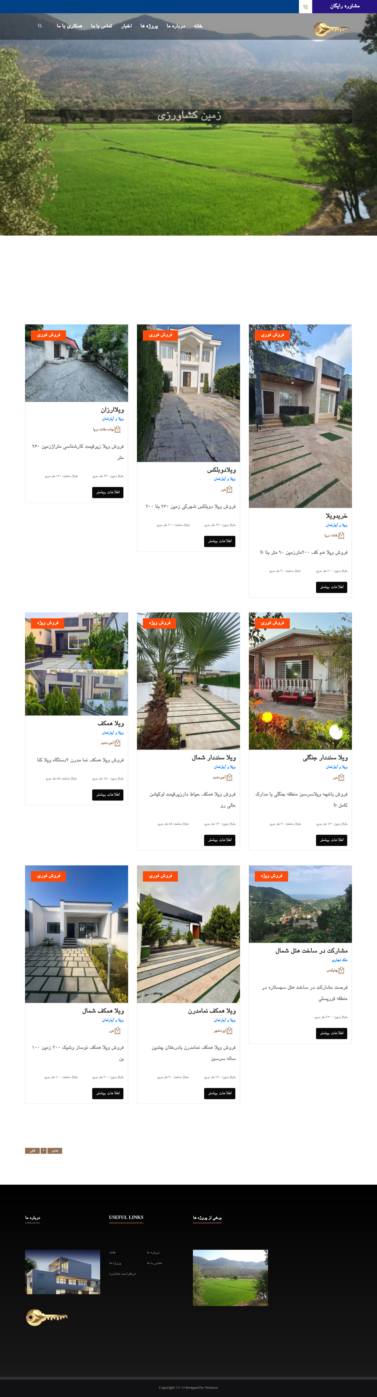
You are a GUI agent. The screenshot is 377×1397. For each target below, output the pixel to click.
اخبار (126, 26)
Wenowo (211, 1388)
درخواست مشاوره (122, 1274)
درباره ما (175, 26)
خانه (198, 26)
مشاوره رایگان (344, 6)
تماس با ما (101, 26)
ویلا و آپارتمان (112, 423)
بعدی (55, 1151)
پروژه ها (149, 26)
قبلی (32, 1151)
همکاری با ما (69, 26)
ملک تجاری (339, 964)
